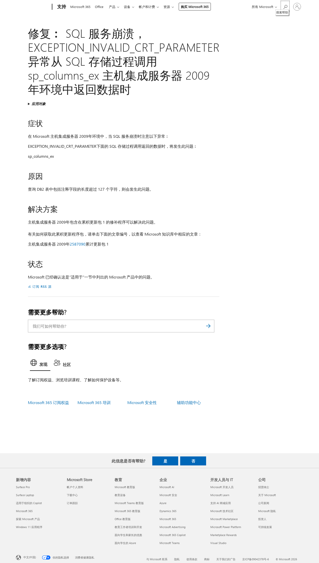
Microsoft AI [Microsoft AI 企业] (167, 487)
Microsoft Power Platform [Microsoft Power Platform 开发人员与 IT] (225, 527)
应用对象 (39, 103)
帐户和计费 (151, 6)
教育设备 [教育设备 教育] (120, 495)
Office (100, 6)
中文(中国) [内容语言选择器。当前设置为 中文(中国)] (29, 557)
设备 (130, 6)
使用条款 (191, 559)
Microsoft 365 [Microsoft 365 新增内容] (24, 511)
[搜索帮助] (285, 6)
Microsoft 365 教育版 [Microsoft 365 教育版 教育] (127, 511)
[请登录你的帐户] (297, 7)
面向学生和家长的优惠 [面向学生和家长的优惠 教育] (128, 535)
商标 (207, 559)
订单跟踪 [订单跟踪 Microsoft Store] (72, 503)
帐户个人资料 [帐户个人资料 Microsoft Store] (75, 487)
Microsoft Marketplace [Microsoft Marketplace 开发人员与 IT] (224, 519)
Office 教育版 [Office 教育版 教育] (123, 519)
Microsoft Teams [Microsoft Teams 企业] (170, 543)
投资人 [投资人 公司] (262, 519)
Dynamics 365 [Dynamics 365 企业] (168, 511)
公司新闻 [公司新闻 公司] (263, 503)
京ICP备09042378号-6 (255, 559)
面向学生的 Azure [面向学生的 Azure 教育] (125, 543)
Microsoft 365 (80, 6)
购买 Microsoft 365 (200, 6)
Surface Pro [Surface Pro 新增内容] (23, 487)
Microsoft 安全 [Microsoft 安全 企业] (168, 495)
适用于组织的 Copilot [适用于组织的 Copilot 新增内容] (29, 503)
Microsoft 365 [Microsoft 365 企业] (168, 519)
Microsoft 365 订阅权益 (48, 402)
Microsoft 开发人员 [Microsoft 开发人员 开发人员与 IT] (222, 487)
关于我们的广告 (226, 559)
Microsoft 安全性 (142, 402)
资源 (171, 6)
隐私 (177, 559)
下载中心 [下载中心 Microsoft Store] (72, 495)
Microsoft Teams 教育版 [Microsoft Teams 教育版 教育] (129, 503)
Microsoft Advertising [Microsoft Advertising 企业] (172, 527)
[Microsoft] (33, 7)
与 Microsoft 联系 (156, 559)
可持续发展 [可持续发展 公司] (265, 527)
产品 (114, 6)
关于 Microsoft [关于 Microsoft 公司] (267, 495)
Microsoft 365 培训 (94, 402)
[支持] (61, 7)
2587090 (77, 244)
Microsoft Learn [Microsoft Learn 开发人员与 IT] (219, 495)
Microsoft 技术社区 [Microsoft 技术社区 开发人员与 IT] (222, 511)
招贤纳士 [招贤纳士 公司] (263, 487)
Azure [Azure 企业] (163, 503)
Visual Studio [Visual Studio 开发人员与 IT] (218, 543)
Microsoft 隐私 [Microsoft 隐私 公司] (267, 511)
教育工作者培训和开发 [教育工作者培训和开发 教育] (128, 527)
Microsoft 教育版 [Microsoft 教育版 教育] (125, 487)
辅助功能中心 (189, 402)
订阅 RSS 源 (42, 286)
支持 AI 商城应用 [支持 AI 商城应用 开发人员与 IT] (220, 503)
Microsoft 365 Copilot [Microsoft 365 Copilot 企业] (173, 535)
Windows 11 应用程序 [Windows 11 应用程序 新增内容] (29, 527)
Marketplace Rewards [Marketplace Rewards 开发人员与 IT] (223, 535)
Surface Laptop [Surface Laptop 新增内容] (25, 495)
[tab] (40, 364)
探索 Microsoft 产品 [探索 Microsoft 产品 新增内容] (28, 519)
